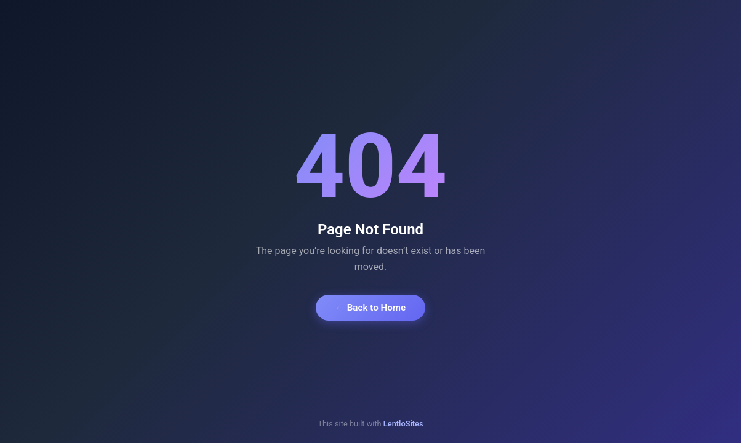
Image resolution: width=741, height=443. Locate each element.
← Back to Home (370, 307)
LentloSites (403, 423)
